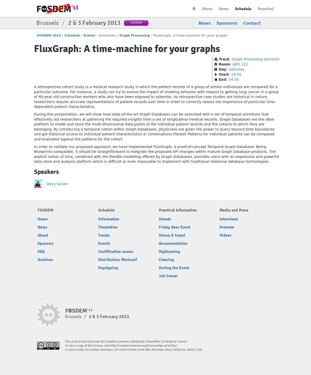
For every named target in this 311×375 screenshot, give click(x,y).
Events (89, 35)
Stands (165, 219)
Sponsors (226, 23)
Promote (226, 227)
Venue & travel (172, 235)
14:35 (234, 79)
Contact (252, 23)
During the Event (174, 267)
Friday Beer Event (175, 227)
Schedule (243, 8)
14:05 (236, 74)
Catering (166, 259)
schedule (136, 22)
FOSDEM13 (79, 310)
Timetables (108, 227)
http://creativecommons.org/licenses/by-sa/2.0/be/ (143, 346)
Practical (266, 8)
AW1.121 (240, 64)
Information (108, 219)
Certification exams (115, 251)
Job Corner (168, 276)
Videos (225, 235)
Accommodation (173, 243)
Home (194, 8)
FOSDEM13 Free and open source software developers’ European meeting (57, 9)
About (207, 8)
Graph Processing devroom (256, 59)
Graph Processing (134, 35)
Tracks (104, 235)
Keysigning (108, 267)
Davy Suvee (57, 184)
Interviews (228, 219)
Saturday (237, 69)
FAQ (41, 251)
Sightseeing (169, 251)
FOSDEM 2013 (49, 35)
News (224, 8)
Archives (45, 259)
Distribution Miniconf (117, 259)
